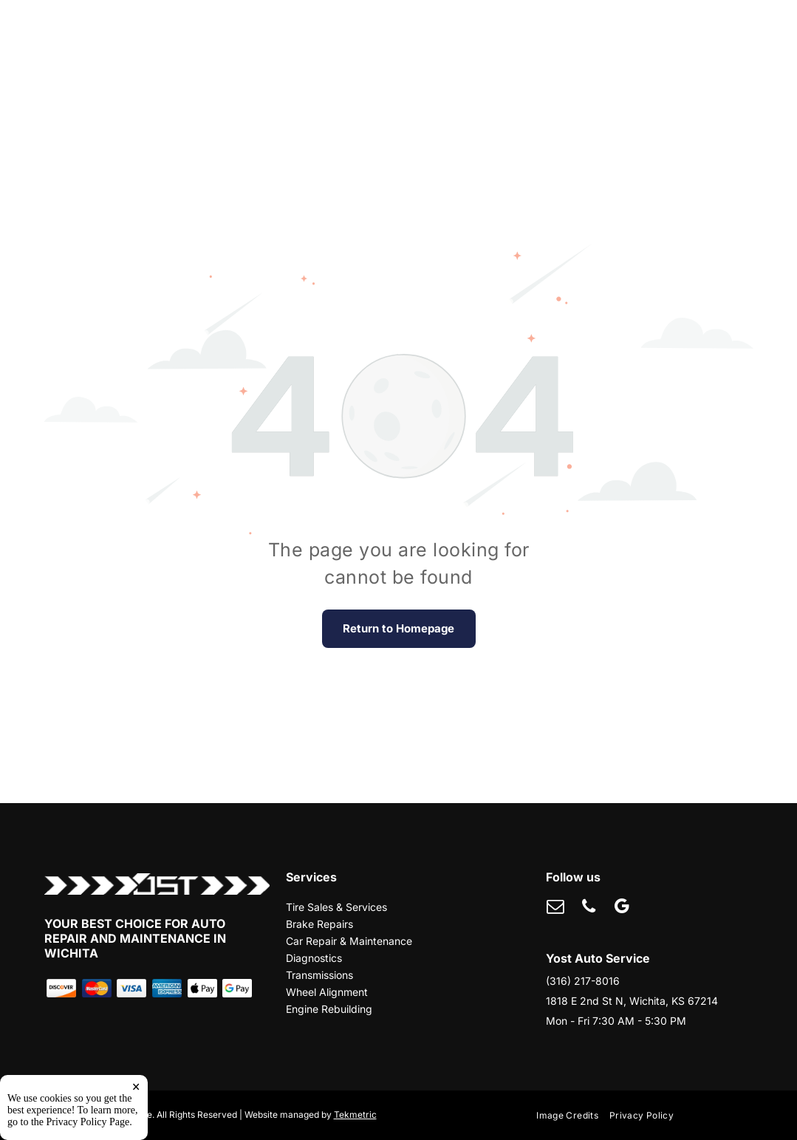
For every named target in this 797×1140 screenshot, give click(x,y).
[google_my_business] (621, 908)
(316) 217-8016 (583, 981)
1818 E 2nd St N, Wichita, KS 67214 (632, 1000)
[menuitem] (572, 1115)
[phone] (588, 908)
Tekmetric (355, 1114)
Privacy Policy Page (88, 1121)
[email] (555, 908)
